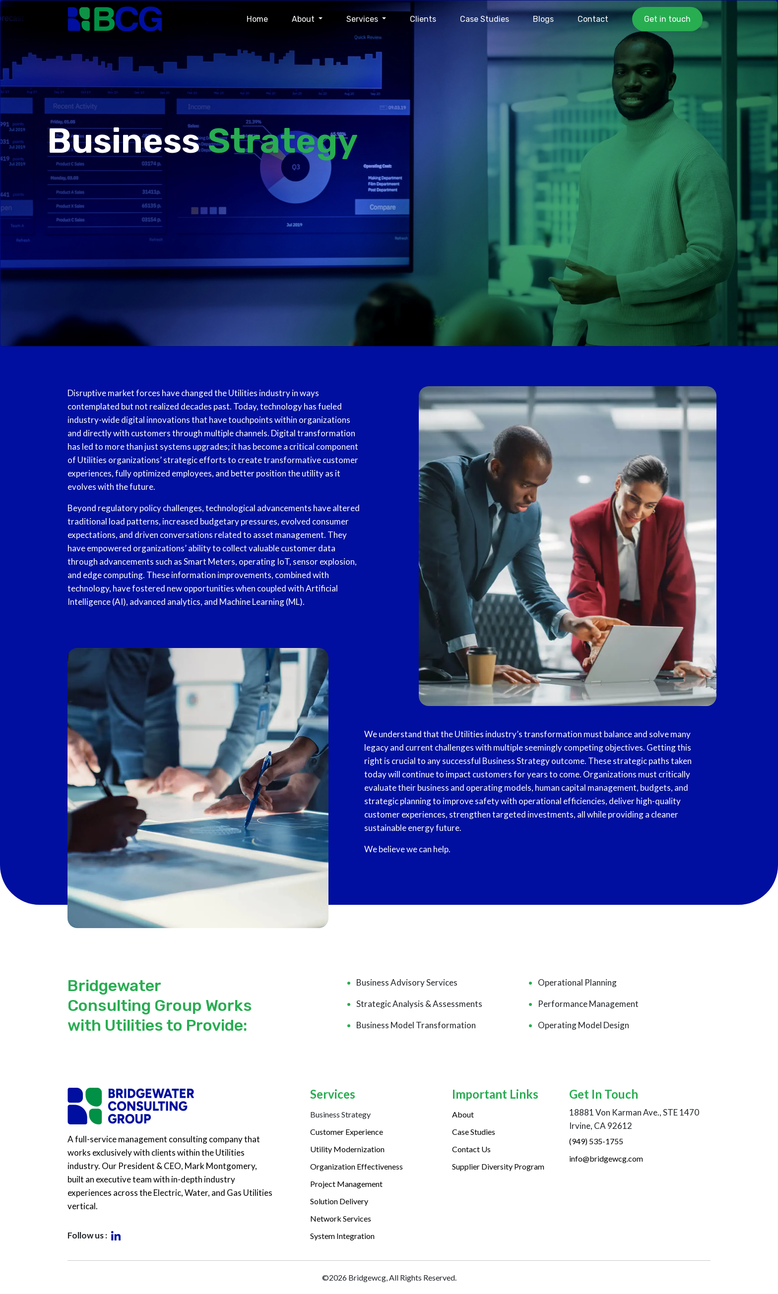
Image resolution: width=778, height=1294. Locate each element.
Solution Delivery (339, 1201)
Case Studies (484, 19)
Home (257, 19)
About (463, 1114)
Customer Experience (346, 1131)
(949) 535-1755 (596, 1141)
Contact (593, 19)
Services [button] (363, 19)
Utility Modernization (347, 1149)
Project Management (346, 1183)
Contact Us (471, 1149)
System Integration (342, 1235)
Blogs (543, 19)
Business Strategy (340, 1114)
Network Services (340, 1218)
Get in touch (667, 19)
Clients (423, 19)
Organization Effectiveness (356, 1166)
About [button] (304, 19)
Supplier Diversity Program (498, 1166)
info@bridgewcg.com (606, 1158)
